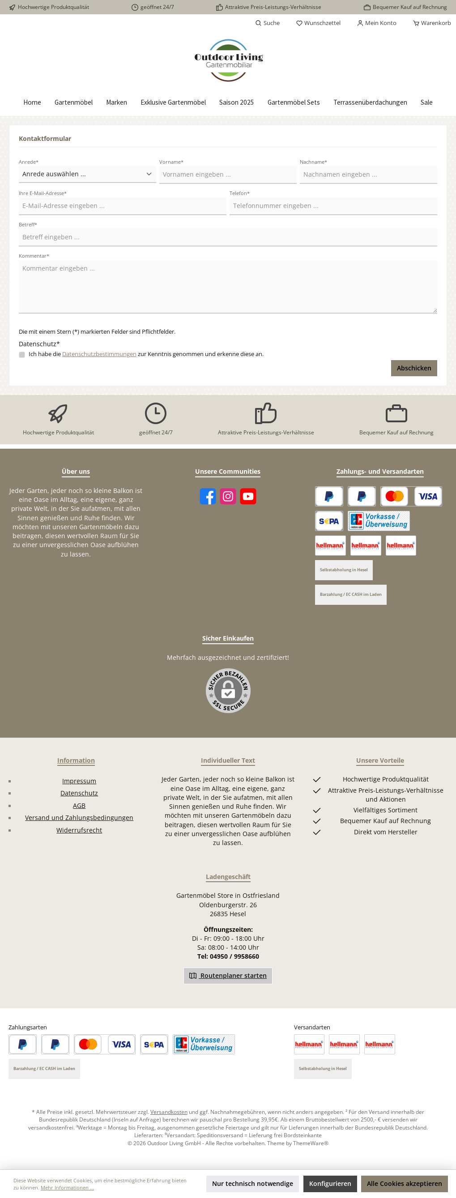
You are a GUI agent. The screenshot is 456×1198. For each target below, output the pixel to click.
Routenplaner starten (228, 975)
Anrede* (28, 161)
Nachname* (313, 161)
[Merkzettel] (318, 23)
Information (76, 760)
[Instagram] (228, 496)
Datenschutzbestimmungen (99, 354)
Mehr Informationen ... (67, 1187)
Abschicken (414, 368)
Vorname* (171, 161)
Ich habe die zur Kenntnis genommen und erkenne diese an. (146, 354)
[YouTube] (248, 496)
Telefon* (240, 193)
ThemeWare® (310, 1143)
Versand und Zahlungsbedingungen (79, 818)
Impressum (79, 781)
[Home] (32, 102)
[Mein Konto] (376, 23)
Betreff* (28, 224)
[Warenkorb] (429, 23)
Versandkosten (169, 1111)
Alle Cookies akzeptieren (404, 1184)
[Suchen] (267, 23)
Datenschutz (79, 793)
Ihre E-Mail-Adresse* (43, 193)
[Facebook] (208, 496)
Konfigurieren (330, 1184)
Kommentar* (34, 255)
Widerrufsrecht (79, 830)
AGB (79, 806)
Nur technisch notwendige (252, 1184)
